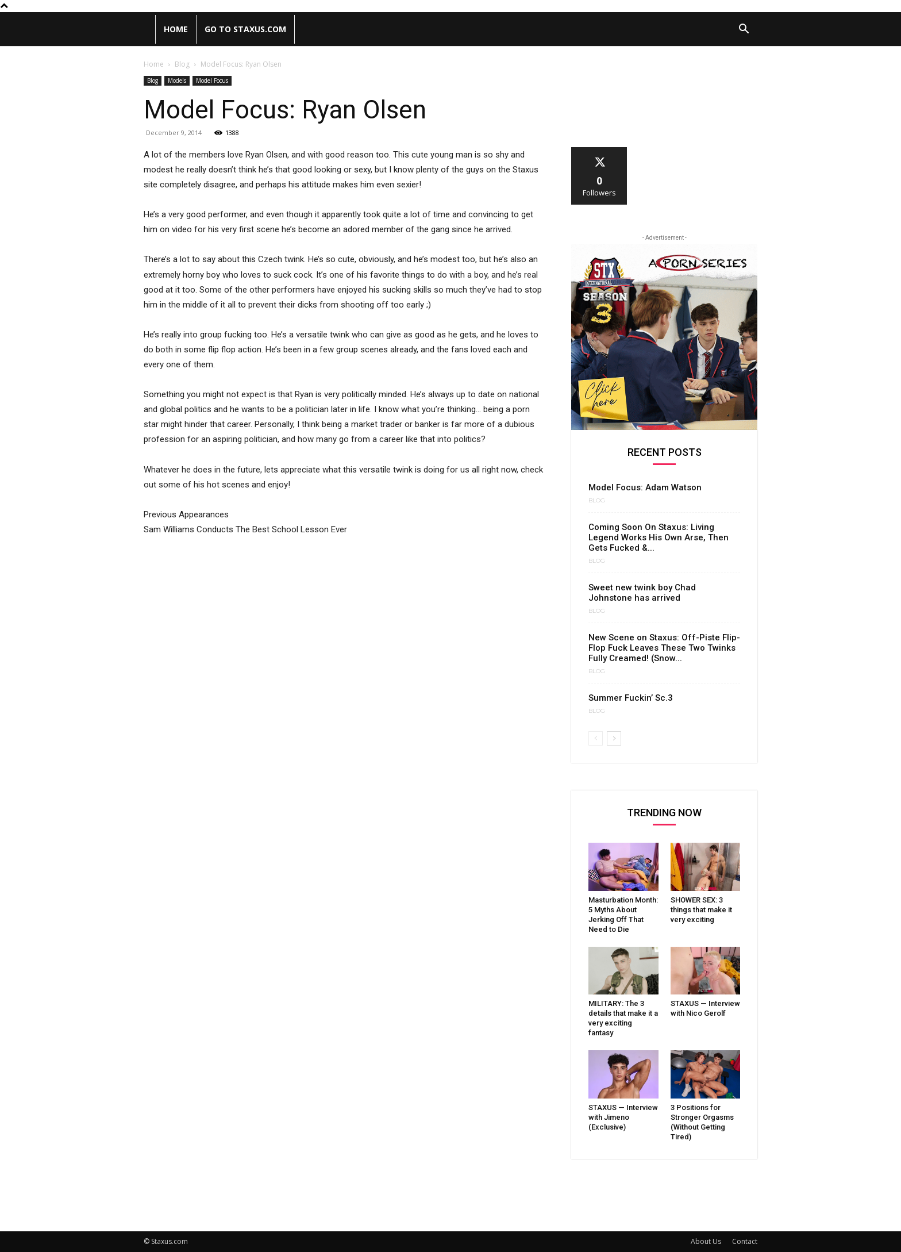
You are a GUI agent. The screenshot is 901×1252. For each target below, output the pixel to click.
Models (177, 80)
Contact (744, 1241)
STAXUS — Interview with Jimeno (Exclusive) (623, 1117)
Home (176, 29)
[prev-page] (595, 738)
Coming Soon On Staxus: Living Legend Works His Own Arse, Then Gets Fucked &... (658, 537)
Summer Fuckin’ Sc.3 (630, 698)
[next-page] (614, 738)
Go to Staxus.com (245, 29)
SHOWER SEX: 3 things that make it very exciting (701, 910)
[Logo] (149, 29)
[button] (743, 30)
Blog (182, 64)
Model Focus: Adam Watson (645, 487)
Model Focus (212, 80)
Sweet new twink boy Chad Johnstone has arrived (642, 592)
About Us (706, 1241)
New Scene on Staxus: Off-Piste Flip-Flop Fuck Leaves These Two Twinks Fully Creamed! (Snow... (664, 647)
